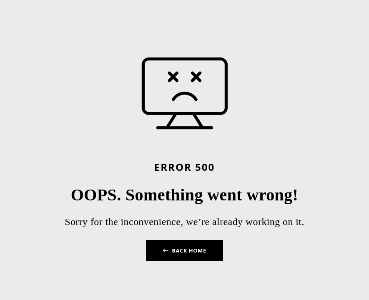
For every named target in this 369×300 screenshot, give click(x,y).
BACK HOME (189, 250)
